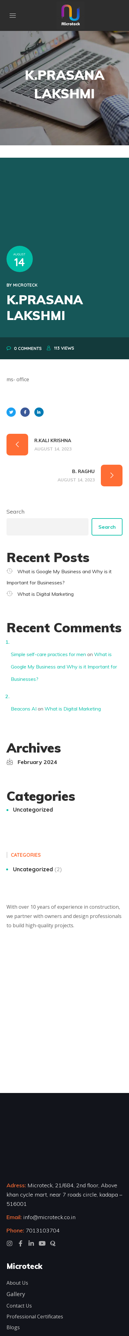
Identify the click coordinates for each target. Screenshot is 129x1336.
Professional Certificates (34, 1316)
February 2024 (37, 762)
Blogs (13, 1327)
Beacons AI (24, 709)
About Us (17, 1282)
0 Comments (28, 348)
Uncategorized (33, 809)
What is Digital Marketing (45, 594)
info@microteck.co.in (48, 1217)
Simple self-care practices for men (48, 654)
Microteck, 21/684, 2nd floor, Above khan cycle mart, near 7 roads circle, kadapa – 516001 (64, 1194)
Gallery (15, 1294)
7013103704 (43, 1230)
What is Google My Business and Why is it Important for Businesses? (64, 666)
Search (15, 511)
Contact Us (19, 1305)
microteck (25, 285)
